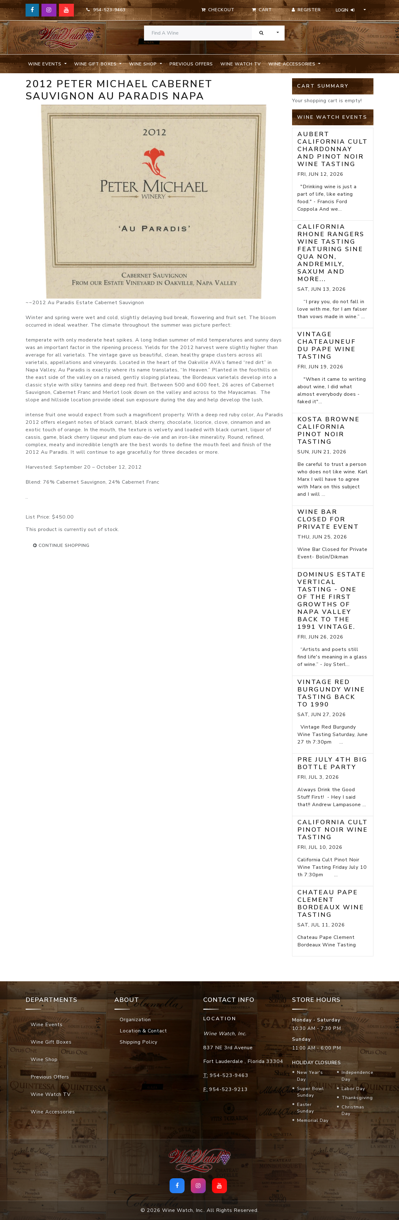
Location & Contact (143, 1030)
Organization (135, 1019)
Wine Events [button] (45, 64)
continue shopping (61, 545)
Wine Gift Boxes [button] (96, 64)
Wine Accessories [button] (292, 64)
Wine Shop (44, 1059)
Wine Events (47, 1024)
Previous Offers (191, 64)
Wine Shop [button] (143, 64)
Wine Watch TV (240, 64)
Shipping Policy (138, 1042)
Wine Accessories (53, 1111)
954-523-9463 (106, 10)
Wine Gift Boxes (51, 1042)
